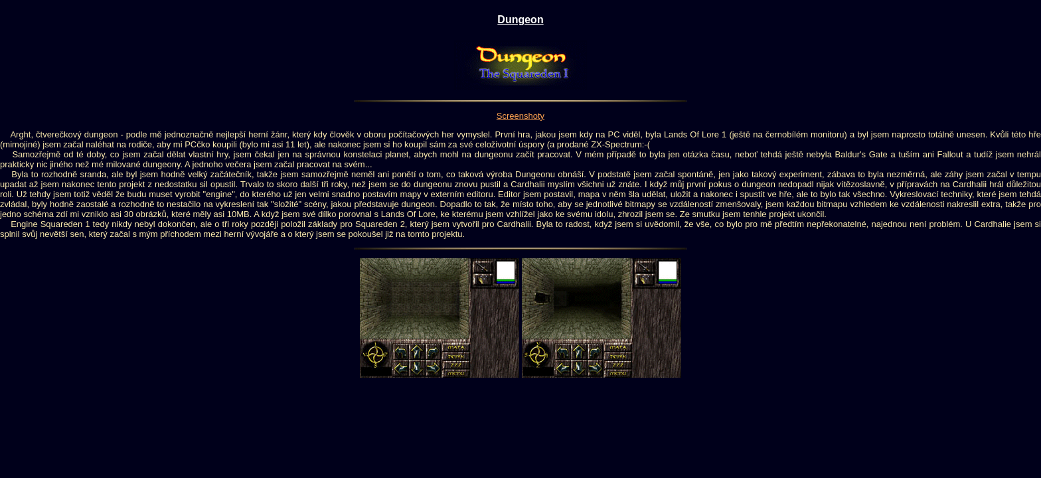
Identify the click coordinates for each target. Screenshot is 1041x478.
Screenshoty (520, 116)
